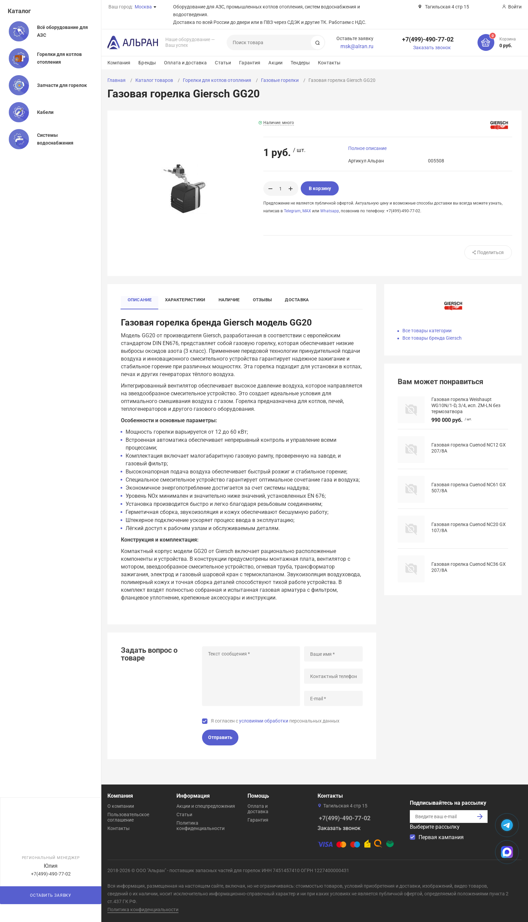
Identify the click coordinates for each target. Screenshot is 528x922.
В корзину (320, 188)
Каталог (19, 10)
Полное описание (367, 148)
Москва (143, 6)
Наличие (229, 300)
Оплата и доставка (185, 62)
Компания (118, 62)
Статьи (223, 62)
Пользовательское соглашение (128, 817)
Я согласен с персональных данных (275, 721)
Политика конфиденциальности (200, 825)
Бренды (147, 62)
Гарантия (249, 62)
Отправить (220, 737)
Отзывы (263, 300)
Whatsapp (329, 211)
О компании (120, 806)
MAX (306, 211)
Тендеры (300, 62)
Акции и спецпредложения (205, 806)
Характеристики (185, 300)
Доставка (298, 300)
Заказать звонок (432, 47)
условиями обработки (263, 721)
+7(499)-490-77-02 (428, 39)
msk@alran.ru (356, 46)
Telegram (292, 211)
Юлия (51, 866)
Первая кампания (441, 837)
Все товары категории (427, 330)
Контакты (329, 62)
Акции (275, 62)
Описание (140, 300)
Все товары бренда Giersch (432, 338)
